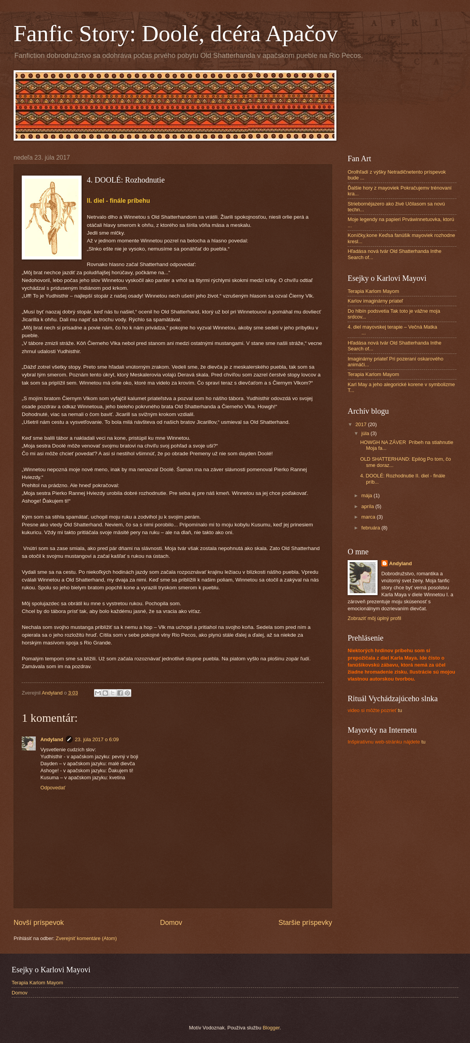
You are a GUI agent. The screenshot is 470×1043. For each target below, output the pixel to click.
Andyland (51, 739)
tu (375, 710)
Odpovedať (52, 788)
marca (368, 517)
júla (366, 433)
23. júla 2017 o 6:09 (97, 739)
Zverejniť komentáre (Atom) (86, 938)
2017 (361, 424)
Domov (171, 922)
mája (367, 495)
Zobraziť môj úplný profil (374, 618)
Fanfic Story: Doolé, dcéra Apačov (176, 33)
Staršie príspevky (305, 922)
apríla (368, 506)
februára (371, 528)
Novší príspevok (39, 922)
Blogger (271, 1028)
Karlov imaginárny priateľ (375, 301)
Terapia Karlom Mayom (373, 291)
